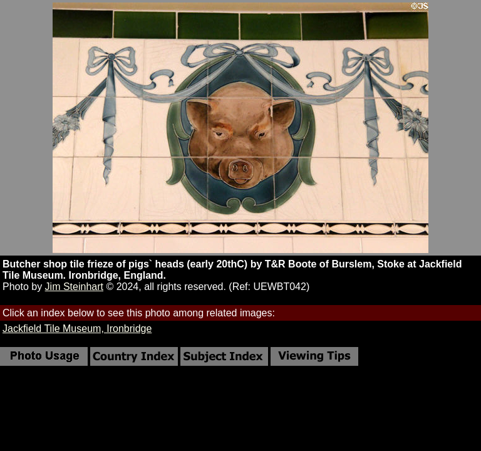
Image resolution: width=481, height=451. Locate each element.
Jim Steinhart (74, 286)
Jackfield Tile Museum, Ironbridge (77, 328)
